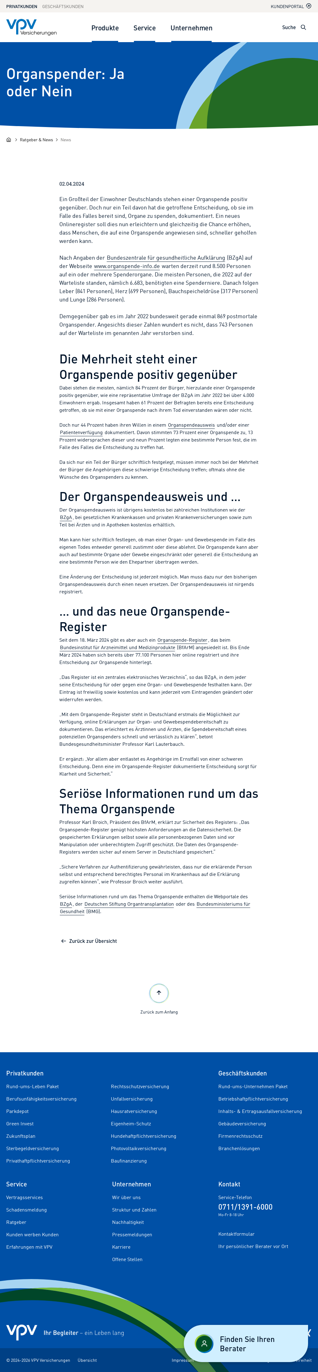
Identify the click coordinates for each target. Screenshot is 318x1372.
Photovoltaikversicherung (138, 1148)
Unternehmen (191, 27)
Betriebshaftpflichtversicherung (253, 1099)
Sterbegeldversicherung (32, 1148)
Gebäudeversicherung (242, 1123)
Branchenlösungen (239, 1148)
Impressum (183, 1360)
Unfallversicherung (132, 1099)
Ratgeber (16, 1222)
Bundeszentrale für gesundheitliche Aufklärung (166, 257)
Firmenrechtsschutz (240, 1136)
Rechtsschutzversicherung (140, 1086)
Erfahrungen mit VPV (29, 1247)
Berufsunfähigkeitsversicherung (41, 1099)
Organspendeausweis (191, 425)
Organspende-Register (182, 640)
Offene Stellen (127, 1259)
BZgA (66, 517)
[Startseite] (8, 139)
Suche (289, 27)
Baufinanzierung (129, 1161)
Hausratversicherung (134, 1111)
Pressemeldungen (132, 1234)
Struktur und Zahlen (134, 1210)
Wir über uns (126, 1197)
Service (145, 27)
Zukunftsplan (20, 1136)
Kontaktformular (236, 1234)
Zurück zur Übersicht (89, 940)
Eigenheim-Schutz (131, 1123)
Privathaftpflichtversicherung (38, 1161)
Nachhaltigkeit (128, 1222)
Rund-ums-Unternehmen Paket (253, 1086)
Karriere (121, 1247)
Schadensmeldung (26, 1210)
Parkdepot (17, 1111)
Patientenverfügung (81, 432)
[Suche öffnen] (303, 27)
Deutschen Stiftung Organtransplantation (129, 904)
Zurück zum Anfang (159, 998)
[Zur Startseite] (31, 27)
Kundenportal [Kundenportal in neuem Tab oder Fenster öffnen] (291, 6)
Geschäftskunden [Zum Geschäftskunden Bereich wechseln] (63, 6)
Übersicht (87, 1360)
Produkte (105, 27)
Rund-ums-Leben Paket (32, 1086)
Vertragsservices (24, 1197)
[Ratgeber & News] (36, 139)
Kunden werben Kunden (32, 1234)
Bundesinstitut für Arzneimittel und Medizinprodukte (117, 647)
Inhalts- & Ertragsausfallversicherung (260, 1111)
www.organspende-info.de (127, 265)
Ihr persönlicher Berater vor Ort (253, 1246)
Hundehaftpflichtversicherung (143, 1136)
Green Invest (20, 1123)
